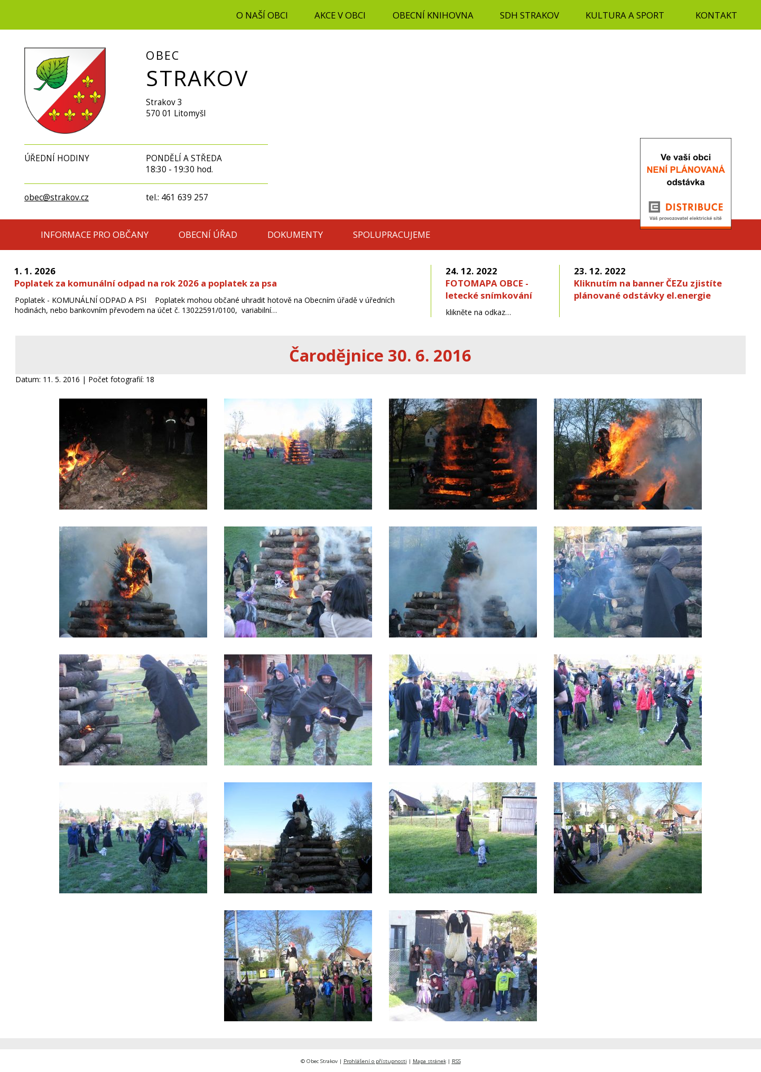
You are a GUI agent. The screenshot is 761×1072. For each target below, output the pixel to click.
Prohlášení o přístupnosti (375, 1061)
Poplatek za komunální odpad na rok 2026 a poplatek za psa (145, 277)
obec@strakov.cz (56, 197)
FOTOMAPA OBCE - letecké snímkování (489, 283)
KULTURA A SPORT (625, 15)
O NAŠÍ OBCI (262, 15)
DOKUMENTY (295, 234)
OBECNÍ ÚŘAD (208, 234)
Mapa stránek (429, 1061)
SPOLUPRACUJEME (391, 234)
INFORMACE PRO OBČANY (95, 234)
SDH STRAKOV (529, 15)
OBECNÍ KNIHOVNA (433, 15)
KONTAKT (716, 15)
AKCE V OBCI (340, 15)
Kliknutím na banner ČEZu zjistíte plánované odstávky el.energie (648, 283)
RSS (456, 1061)
